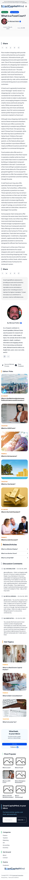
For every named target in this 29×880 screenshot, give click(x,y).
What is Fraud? (19, 767)
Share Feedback (19, 365)
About (4, 855)
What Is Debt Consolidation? (12, 696)
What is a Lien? (7, 767)
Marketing (6, 840)
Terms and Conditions (13, 877)
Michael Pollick (14, 21)
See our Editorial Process (8, 365)
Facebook (6, 865)
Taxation (4, 426)
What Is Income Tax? (10, 722)
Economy (4, 396)
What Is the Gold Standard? (10, 512)
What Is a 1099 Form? (8, 428)
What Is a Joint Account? (9, 540)
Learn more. (24, 2)
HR (4, 842)
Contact (5, 857)
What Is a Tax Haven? (8, 484)
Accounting (6, 845)
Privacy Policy (4, 877)
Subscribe (14, 744)
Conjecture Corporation (17, 875)
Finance (4, 453)
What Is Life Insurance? (9, 456)
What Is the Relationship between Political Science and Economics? (12, 399)
